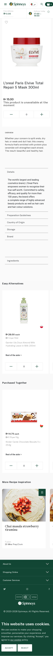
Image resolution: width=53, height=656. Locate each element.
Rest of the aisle (13, 355)
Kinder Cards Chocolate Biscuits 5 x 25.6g (23, 443)
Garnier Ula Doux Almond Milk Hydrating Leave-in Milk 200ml (20, 344)
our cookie (15, 639)
